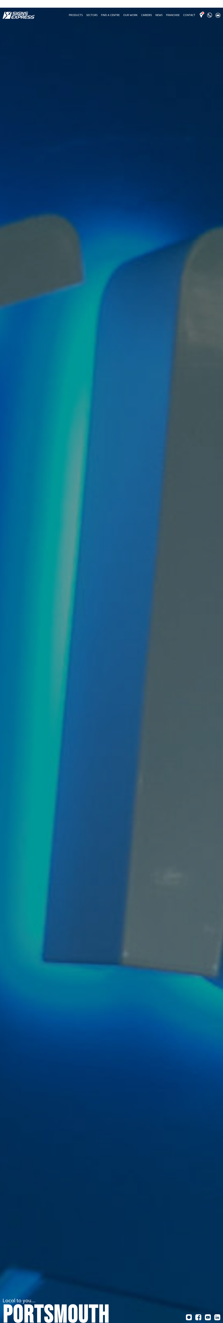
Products (76, 15)
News (159, 15)
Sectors (92, 15)
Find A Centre (110, 15)
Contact (189, 15)
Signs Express (18, 15)
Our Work (130, 15)
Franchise (173, 15)
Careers (146, 15)
